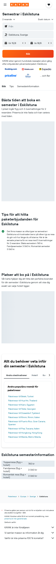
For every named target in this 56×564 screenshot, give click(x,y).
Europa (23, 496)
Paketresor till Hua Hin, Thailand (22, 400)
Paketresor (12, 496)
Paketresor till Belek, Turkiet (21, 396)
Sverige (33, 496)
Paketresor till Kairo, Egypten (21, 404)
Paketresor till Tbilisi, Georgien (22, 409)
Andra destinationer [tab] (16, 375)
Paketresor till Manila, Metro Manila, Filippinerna (24, 438)
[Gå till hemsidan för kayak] (19, 4)
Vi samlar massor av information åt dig (29, 533)
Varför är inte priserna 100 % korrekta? (29, 538)
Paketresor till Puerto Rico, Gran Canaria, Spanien (27, 423)
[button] (5, 4)
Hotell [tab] (35, 375)
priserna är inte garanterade (15, 519)
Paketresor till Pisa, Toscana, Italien (24, 428)
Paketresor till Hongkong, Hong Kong (25, 432)
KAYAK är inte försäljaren (29, 527)
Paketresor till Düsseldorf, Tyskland (24, 413)
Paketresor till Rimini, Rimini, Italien (24, 417)
